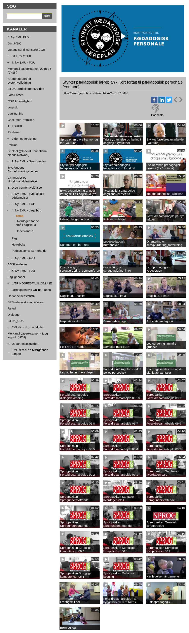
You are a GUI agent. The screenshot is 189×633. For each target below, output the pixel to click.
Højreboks (18, 244)
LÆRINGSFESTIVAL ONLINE (32, 283)
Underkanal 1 (25, 231)
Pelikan (12, 145)
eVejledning (15, 113)
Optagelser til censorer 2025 (26, 49)
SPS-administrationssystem (26, 302)
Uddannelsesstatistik (21, 296)
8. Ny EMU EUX (18, 37)
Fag (14, 238)
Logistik (13, 107)
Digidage (14, 314)
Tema (19, 215)
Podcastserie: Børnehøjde (29, 250)
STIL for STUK (21, 56)
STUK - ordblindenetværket (26, 88)
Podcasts (157, 115)
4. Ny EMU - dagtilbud (26, 210)
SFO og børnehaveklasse (25, 187)
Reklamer (14, 132)
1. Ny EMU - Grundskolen (29, 161)
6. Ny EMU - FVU (23, 270)
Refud (12, 308)
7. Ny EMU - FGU (23, 62)
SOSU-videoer (17, 264)
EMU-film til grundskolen (28, 327)
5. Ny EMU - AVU (23, 258)
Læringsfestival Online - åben (31, 289)
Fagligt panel (16, 277)
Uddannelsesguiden (25, 343)
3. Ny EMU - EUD (23, 204)
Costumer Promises (21, 119)
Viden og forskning (24, 138)
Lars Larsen (16, 95)
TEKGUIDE (15, 126)
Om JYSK (14, 43)
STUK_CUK (16, 321)
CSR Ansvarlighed (20, 101)
